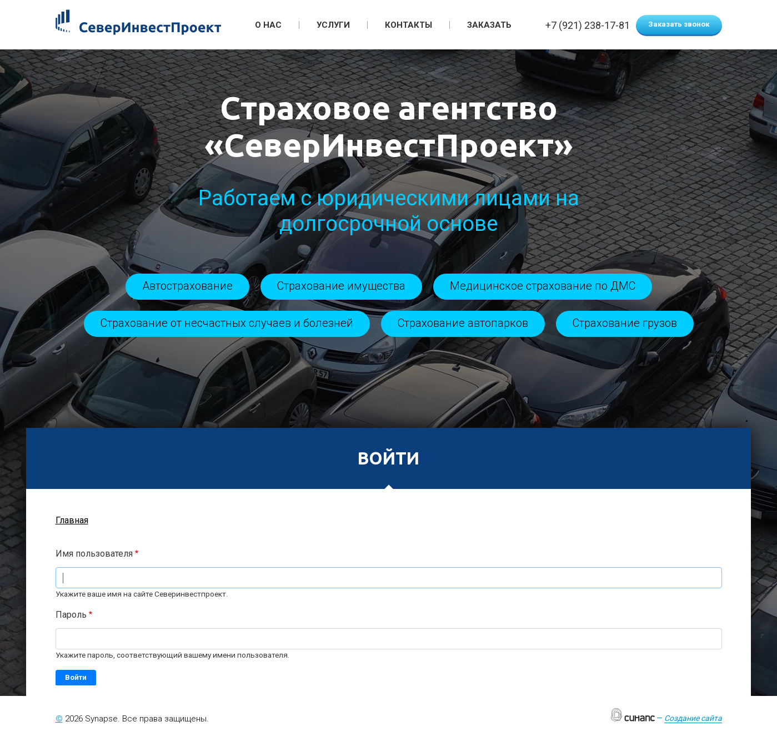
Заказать (489, 25)
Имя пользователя (94, 553)
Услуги (333, 25)
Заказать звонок (678, 24)
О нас (268, 25)
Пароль (71, 614)
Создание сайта (693, 718)
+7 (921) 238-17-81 (587, 26)
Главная (72, 520)
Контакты (408, 25)
